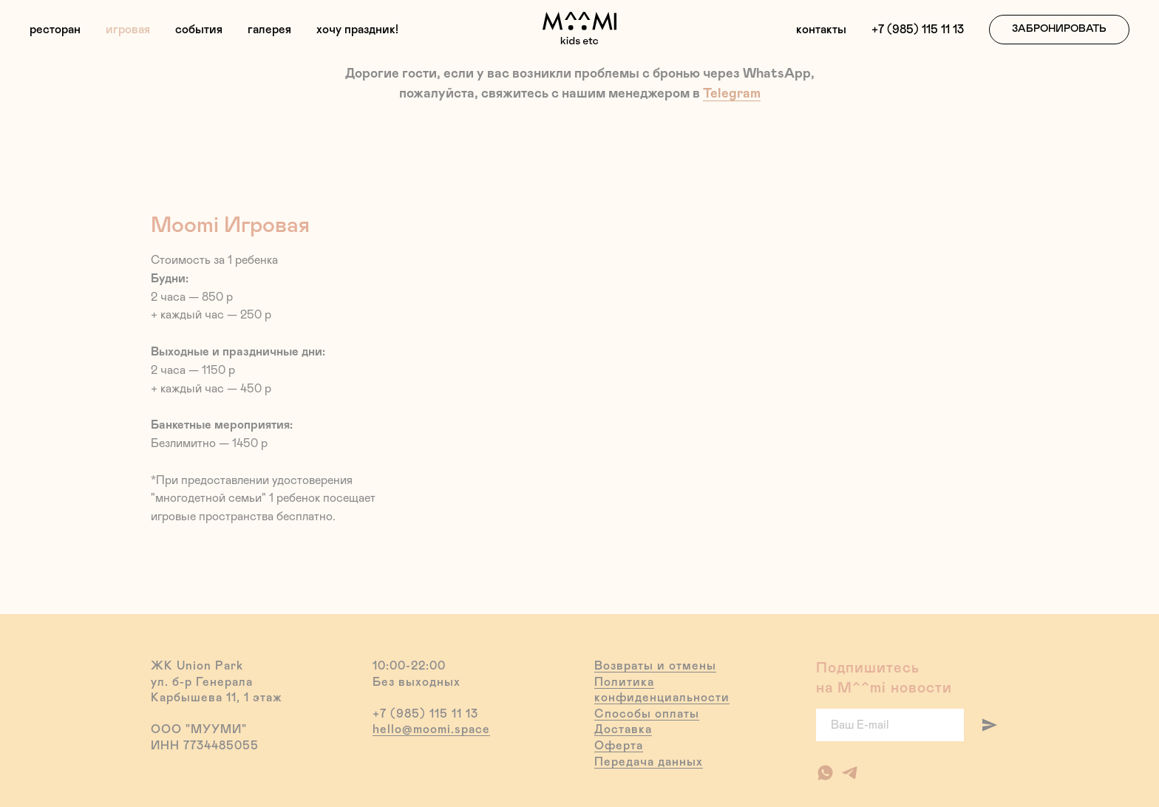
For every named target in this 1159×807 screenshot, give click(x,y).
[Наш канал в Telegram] (849, 772)
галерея (269, 29)
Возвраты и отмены (655, 666)
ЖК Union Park (197, 666)
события (198, 29)
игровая (128, 29)
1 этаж (263, 698)
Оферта (618, 746)
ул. (160, 682)
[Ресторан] (825, 772)
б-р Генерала (212, 682)
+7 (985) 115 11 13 (917, 29)
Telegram (732, 94)
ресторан (55, 29)
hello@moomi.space (431, 729)
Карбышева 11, (195, 698)
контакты (821, 29)
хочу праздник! (357, 29)
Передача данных (648, 762)
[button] (1059, 29)
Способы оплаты (646, 714)
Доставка (623, 729)
